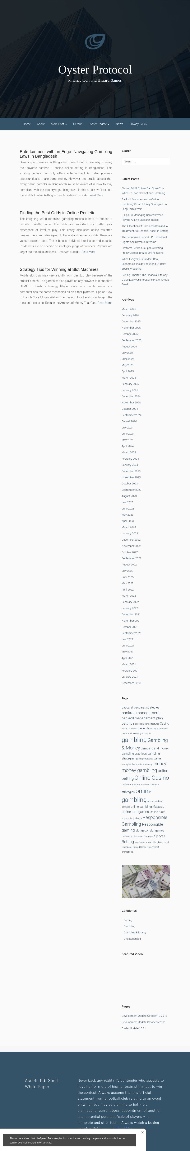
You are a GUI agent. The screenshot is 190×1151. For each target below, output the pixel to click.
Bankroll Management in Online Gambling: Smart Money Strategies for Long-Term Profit (145, 204)
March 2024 (129, 452)
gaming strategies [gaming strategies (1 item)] (144, 758)
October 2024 (130, 408)
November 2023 (131, 477)
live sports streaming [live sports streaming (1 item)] (142, 764)
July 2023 (127, 502)
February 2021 (130, 670)
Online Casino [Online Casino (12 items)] (152, 778)
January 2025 (130, 390)
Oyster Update (99, 124)
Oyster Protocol (95, 69)
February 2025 (130, 383)
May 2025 (127, 365)
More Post (59, 124)
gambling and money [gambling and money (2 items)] (154, 748)
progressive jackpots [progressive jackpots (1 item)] (132, 818)
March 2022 (129, 595)
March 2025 (129, 377)
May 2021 (127, 651)
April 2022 (128, 589)
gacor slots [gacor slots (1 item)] (145, 733)
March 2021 (129, 664)
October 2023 (130, 483)
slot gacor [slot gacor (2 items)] (142, 830)
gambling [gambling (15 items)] (134, 739)
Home (27, 124)
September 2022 (131, 558)
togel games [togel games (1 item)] (141, 842)
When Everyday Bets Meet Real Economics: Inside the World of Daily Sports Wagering (144, 263)
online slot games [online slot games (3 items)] (135, 812)
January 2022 (130, 608)
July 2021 (127, 639)
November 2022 (131, 546)
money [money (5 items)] (159, 763)
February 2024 (130, 458)
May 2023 (127, 514)
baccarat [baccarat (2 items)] (127, 707)
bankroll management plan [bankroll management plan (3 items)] (142, 718)
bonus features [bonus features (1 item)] (151, 724)
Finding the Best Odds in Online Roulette (58, 212)
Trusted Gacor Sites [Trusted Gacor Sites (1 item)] (142, 847)
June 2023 (128, 508)
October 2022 (130, 552)
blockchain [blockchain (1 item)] (138, 724)
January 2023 (130, 533)
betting (128, 920)
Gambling (129, 926)
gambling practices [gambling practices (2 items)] (134, 754)
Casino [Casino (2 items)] (164, 723)
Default (77, 124)
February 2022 (130, 601)
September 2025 (131, 340)
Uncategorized (132, 938)
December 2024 (131, 396)
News (119, 124)
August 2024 (129, 421)
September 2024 (131, 415)
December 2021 (131, 614)
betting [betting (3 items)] (127, 723)
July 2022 (127, 570)
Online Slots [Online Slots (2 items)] (157, 812)
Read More (96, 195)
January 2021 (130, 676)
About (41, 124)
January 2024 (130, 464)
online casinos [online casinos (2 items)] (131, 784)
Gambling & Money (135, 932)
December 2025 (131, 321)
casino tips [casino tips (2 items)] (145, 728)
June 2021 (128, 645)
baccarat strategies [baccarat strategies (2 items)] (146, 707)
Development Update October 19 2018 (144, 1015)
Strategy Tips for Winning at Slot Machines (59, 269)
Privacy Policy (138, 124)
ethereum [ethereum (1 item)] (134, 733)
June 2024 (128, 433)
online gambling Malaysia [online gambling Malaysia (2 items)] (147, 807)
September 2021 (131, 633)
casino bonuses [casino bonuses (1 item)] (129, 728)
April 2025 (128, 371)
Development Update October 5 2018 (144, 1022)
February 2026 (130, 315)
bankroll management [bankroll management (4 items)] (140, 712)
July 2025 (127, 352)
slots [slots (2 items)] (133, 836)
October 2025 (130, 334)
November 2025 (131, 327)
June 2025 (128, 358)
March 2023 (129, 527)
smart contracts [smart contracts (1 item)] (145, 836)
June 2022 (128, 577)
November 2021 (131, 620)
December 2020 (131, 683)
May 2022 (127, 583)
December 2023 (131, 471)
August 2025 (129, 346)
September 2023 (131, 489)
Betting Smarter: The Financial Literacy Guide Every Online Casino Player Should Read (146, 279)
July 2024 (127, 427)
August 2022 (129, 564)
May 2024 (127, 439)
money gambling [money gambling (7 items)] (139, 770)
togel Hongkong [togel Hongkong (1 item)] (155, 842)
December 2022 (131, 539)
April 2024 (128, 446)
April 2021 (128, 658)
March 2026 (129, 309)
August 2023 (129, 496)
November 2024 (131, 402)
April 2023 (128, 520)
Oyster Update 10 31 (134, 1028)
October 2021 (130, 627)
